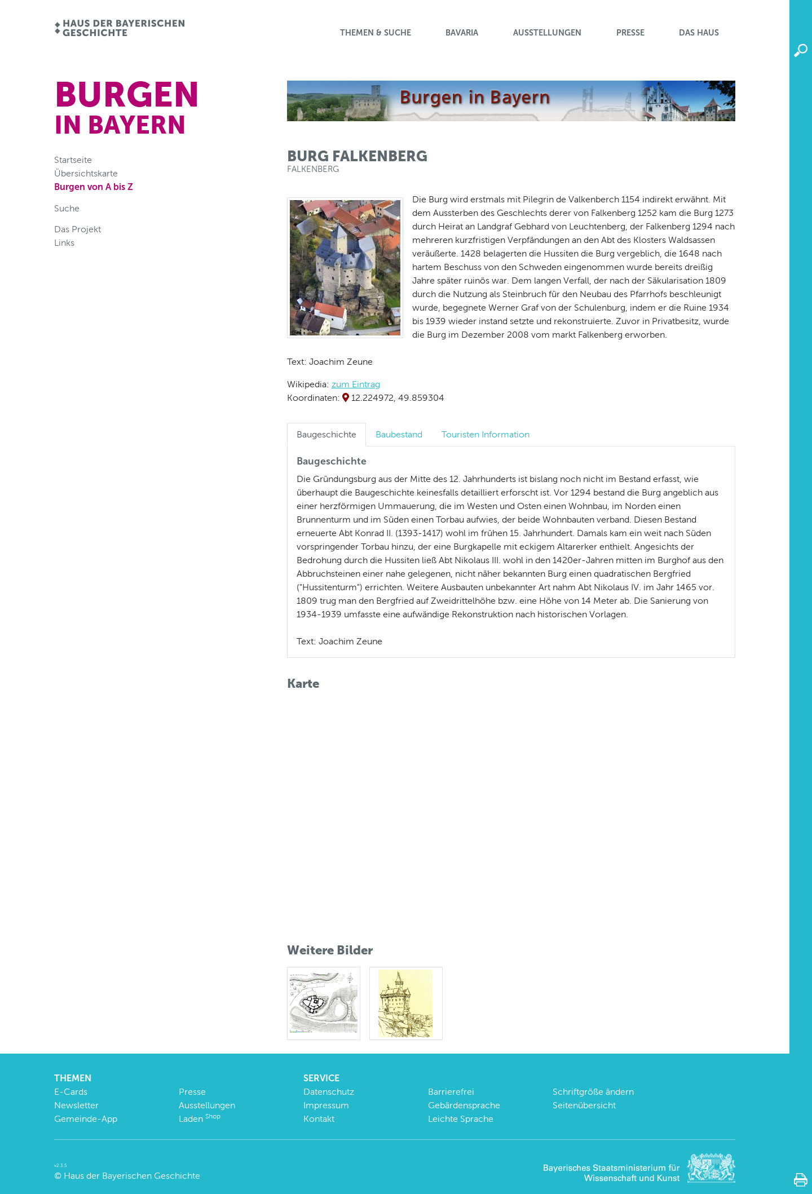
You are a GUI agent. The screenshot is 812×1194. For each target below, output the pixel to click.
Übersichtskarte (86, 173)
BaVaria (461, 33)
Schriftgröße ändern (593, 1091)
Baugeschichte (326, 434)
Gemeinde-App (85, 1119)
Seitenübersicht (584, 1105)
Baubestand (399, 434)
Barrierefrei (451, 1091)
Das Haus (699, 33)
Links (64, 242)
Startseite (73, 160)
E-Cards (70, 1091)
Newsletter (76, 1105)
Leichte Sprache (460, 1119)
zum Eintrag (356, 384)
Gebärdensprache (464, 1105)
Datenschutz (328, 1091)
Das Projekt (77, 229)
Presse (630, 33)
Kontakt (318, 1119)
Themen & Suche (375, 33)
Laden (199, 1119)
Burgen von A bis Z (93, 187)
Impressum (326, 1105)
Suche (67, 208)
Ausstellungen (547, 33)
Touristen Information (485, 434)
